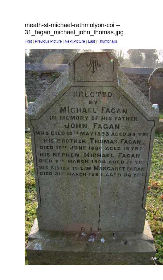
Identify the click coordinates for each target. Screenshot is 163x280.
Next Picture (75, 41)
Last (91, 41)
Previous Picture (48, 41)
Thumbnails (107, 41)
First (28, 41)
